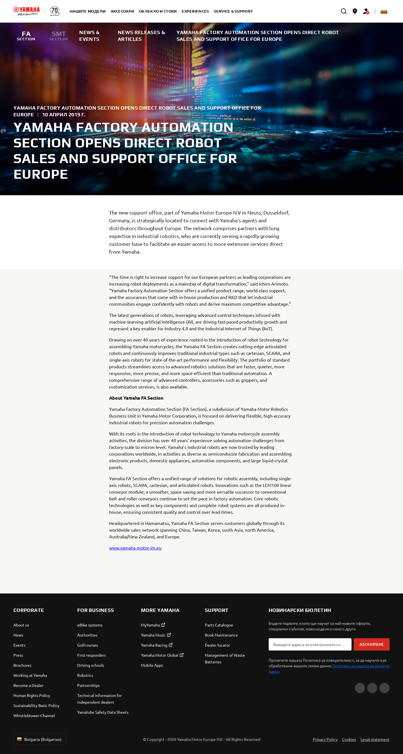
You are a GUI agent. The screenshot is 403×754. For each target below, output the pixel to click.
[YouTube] (360, 688)
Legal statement (375, 739)
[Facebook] (372, 688)
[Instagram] (384, 688)
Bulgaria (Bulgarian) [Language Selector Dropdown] (39, 739)
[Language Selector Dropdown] (384, 11)
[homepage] (26, 11)
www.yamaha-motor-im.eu (135, 547)
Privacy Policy (325, 739)
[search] (343, 11)
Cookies (349, 739)
